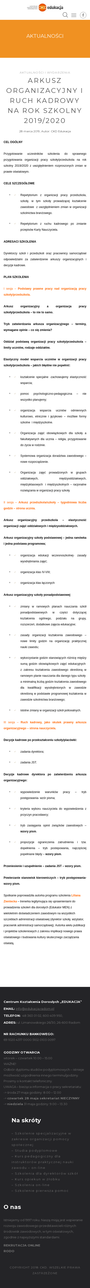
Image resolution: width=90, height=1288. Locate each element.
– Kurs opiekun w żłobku (36, 1179)
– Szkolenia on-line (31, 1185)
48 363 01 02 (31, 1015)
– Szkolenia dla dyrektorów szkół (45, 1173)
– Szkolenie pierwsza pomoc (40, 1190)
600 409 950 (52, 1015)
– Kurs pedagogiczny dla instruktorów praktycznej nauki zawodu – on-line (43, 1162)
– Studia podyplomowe (35, 1150)
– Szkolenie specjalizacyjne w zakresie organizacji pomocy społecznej (41, 1139)
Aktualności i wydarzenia (45, 72)
